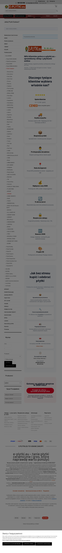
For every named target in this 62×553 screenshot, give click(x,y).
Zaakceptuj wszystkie (43, 544)
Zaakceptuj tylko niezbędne (12, 544)
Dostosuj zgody (28, 544)
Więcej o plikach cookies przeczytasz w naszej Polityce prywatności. (16, 540)
